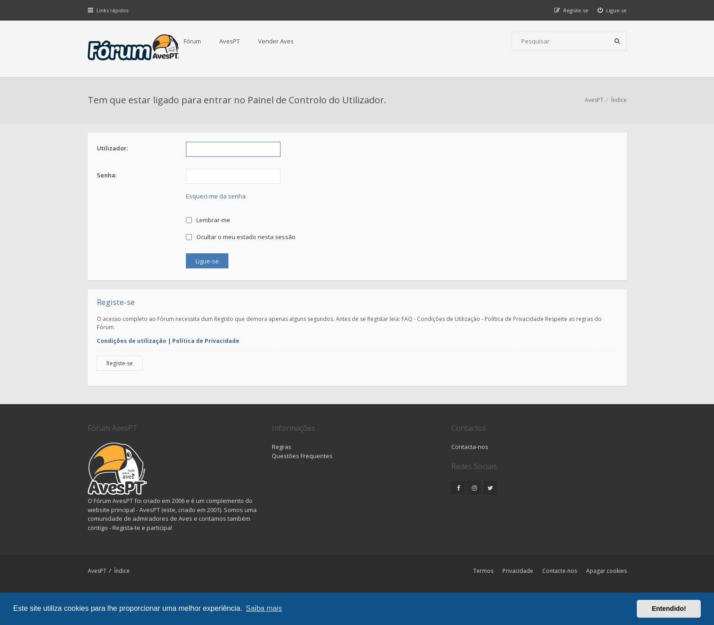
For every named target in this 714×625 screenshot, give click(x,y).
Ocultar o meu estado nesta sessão (241, 237)
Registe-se (119, 363)
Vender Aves (276, 41)
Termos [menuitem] (483, 571)
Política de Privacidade (205, 341)
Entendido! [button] (669, 608)
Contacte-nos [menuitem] (559, 571)
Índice (122, 571)
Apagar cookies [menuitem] (606, 571)
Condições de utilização (131, 341)
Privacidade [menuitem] (517, 571)
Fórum (192, 41)
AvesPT (229, 41)
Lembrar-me (208, 220)
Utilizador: (112, 148)
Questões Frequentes (302, 456)
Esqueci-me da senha (216, 196)
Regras (281, 447)
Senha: (106, 175)
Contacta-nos (469, 447)
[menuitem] (612, 10)
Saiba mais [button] (264, 608)
